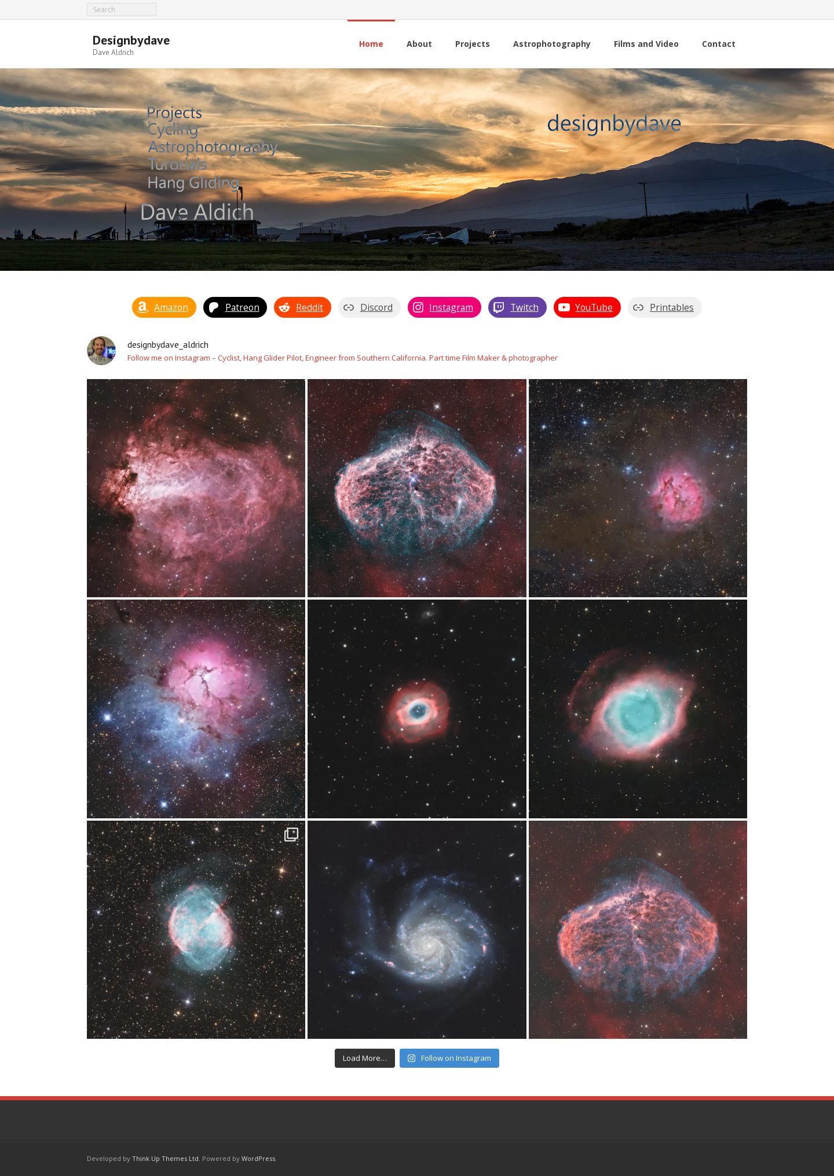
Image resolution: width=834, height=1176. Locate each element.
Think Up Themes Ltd (165, 1158)
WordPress (258, 1158)
